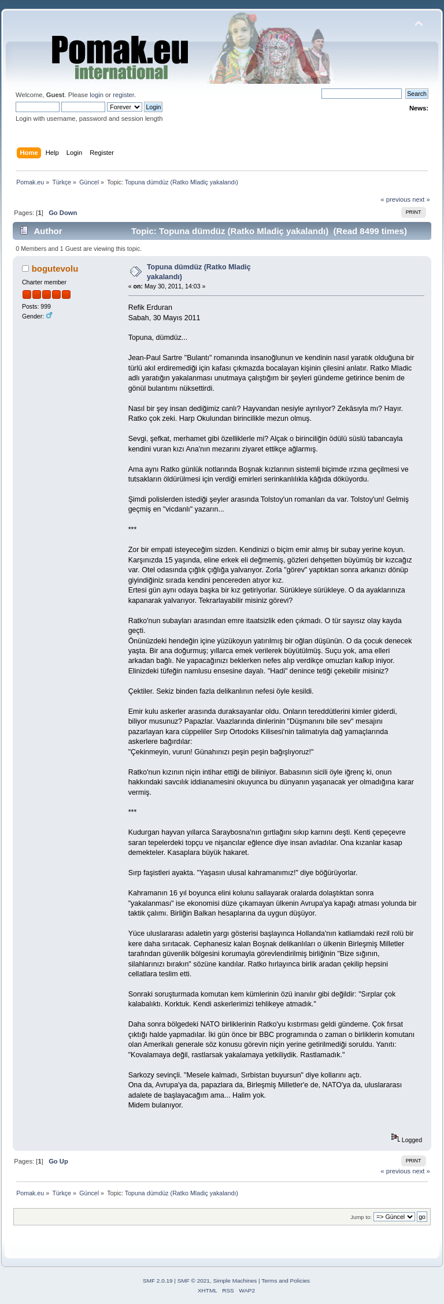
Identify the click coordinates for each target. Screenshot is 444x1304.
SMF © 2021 (193, 1280)
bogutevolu (55, 268)
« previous (395, 199)
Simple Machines (235, 1280)
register (123, 94)
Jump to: (361, 1217)
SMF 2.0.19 (158, 1280)
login (96, 94)
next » (421, 199)
